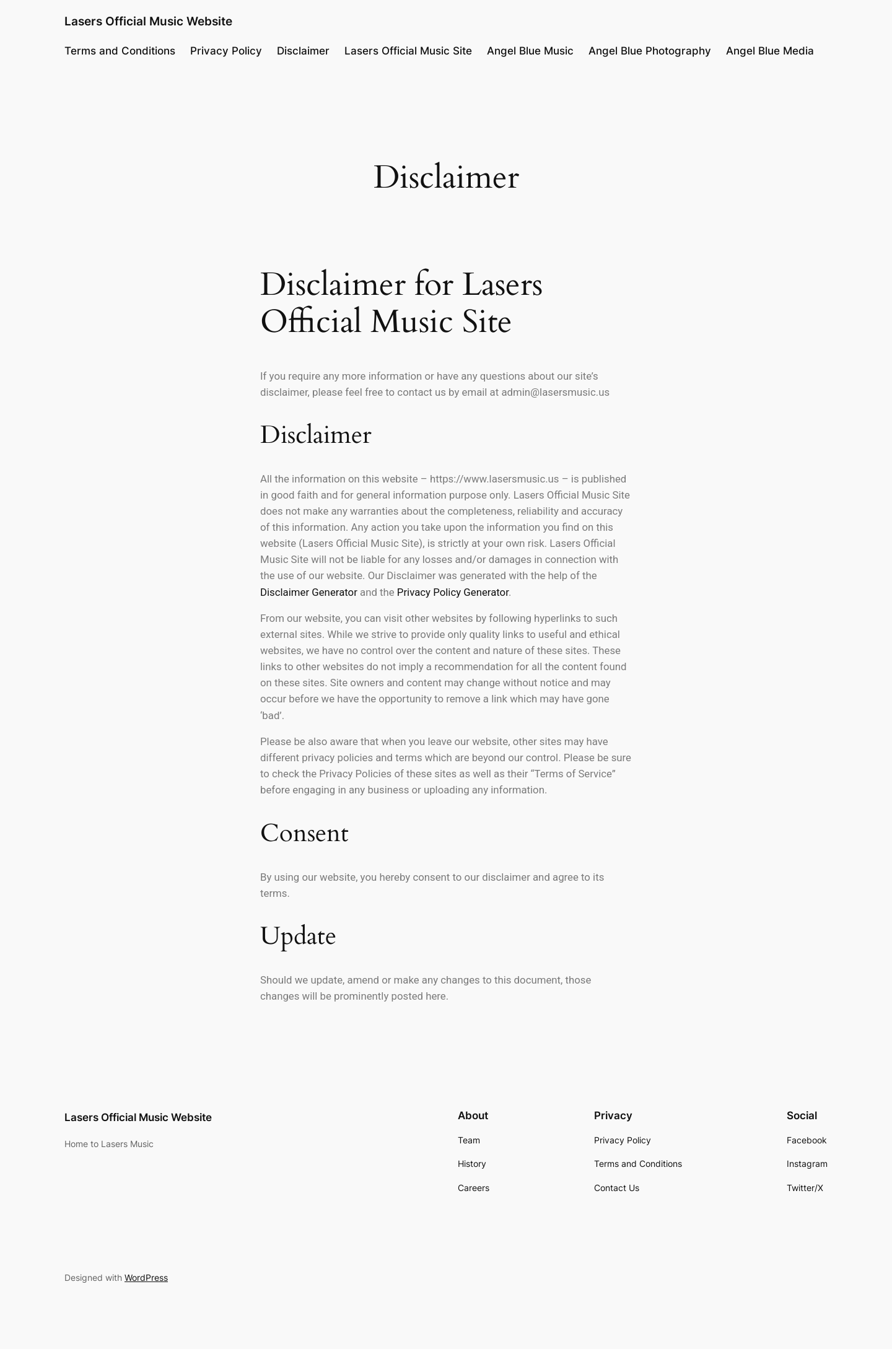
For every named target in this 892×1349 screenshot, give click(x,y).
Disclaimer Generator (308, 592)
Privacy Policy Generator (453, 592)
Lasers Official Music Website (148, 21)
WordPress (146, 1277)
